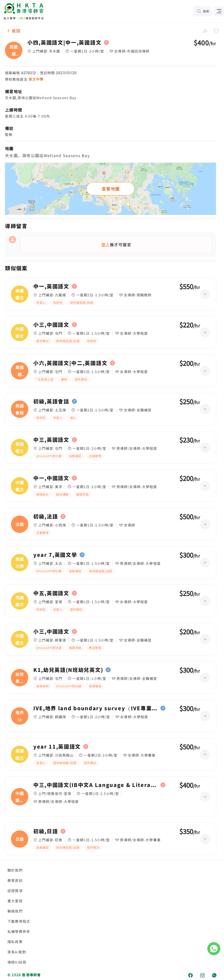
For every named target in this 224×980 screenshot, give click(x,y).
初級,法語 (45, 516)
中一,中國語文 (51, 478)
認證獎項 (15, 890)
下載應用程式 (18, 921)
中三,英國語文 (51, 439)
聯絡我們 (15, 911)
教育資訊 (15, 880)
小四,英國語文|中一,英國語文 (64, 42)
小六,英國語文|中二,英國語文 (70, 363)
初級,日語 (45, 831)
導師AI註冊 (16, 962)
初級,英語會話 (51, 401)
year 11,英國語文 (57, 746)
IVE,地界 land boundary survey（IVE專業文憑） (95, 708)
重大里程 (15, 900)
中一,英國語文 (51, 286)
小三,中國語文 (51, 324)
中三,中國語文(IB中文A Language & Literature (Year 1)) (95, 785)
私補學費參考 (18, 931)
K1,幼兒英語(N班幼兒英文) (68, 669)
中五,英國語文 (51, 593)
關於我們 (15, 870)
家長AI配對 (16, 951)
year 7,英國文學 (55, 554)
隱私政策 (15, 941)
